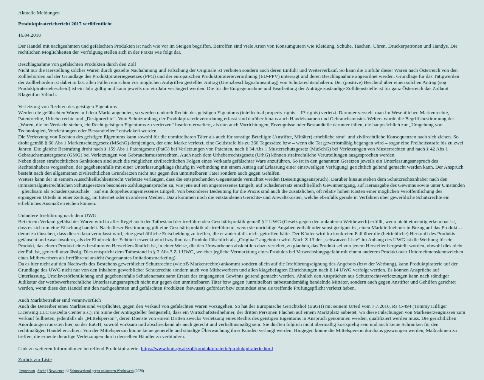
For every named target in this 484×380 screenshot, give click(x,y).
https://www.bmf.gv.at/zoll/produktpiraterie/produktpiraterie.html (207, 348)
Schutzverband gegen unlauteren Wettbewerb (102, 371)
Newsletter (56, 371)
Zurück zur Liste (35, 359)
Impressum (27, 371)
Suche (41, 371)
